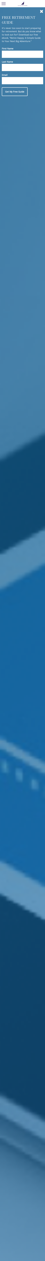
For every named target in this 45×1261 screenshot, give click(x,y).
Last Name (7, 61)
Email (4, 74)
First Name (7, 48)
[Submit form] (15, 91)
